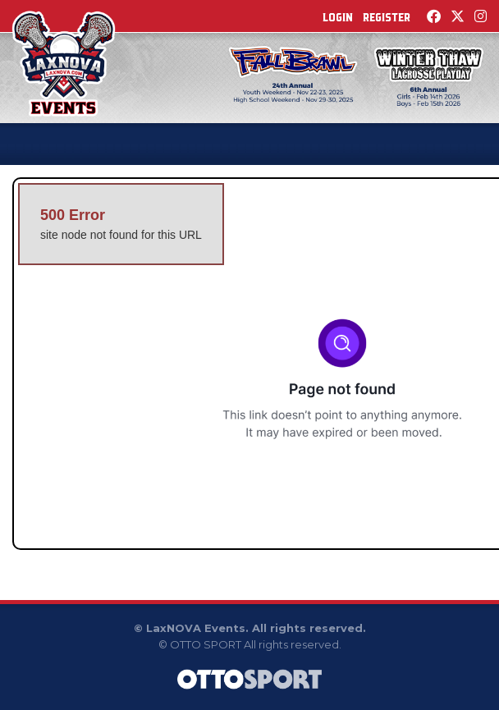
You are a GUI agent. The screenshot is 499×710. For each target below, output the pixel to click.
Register (386, 17)
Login (338, 17)
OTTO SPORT (205, 644)
